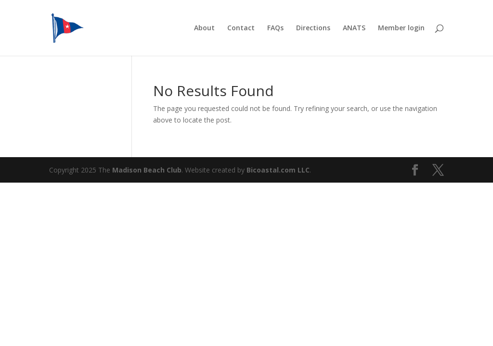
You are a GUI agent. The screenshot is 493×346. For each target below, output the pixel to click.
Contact (241, 28)
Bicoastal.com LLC (278, 169)
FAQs (275, 28)
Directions (313, 28)
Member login (401, 28)
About (204, 28)
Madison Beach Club (147, 169)
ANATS (354, 28)
